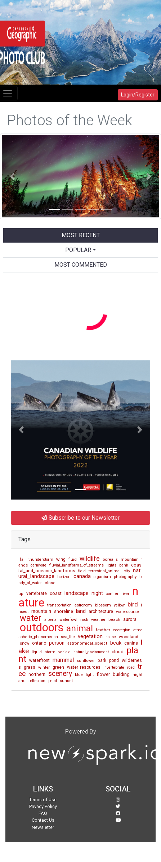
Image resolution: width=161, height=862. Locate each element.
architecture (101, 611)
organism (102, 576)
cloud (118, 651)
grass (29, 667)
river (125, 593)
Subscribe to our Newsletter (80, 517)
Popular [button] (78, 250)
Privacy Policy (43, 806)
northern (36, 674)
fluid (72, 559)
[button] (12, 176)
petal (52, 680)
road (131, 667)
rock (84, 619)
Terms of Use (43, 799)
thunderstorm (40, 559)
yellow (119, 605)
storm (50, 651)
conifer (112, 593)
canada (82, 576)
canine (131, 643)
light (90, 674)
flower (103, 674)
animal (79, 628)
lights (111, 565)
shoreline (63, 611)
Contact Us (43, 820)
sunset (66, 680)
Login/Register (138, 95)
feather (103, 629)
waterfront (39, 660)
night (97, 593)
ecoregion (121, 630)
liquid (37, 652)
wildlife (90, 558)
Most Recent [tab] (81, 235)
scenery (60, 673)
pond (114, 660)
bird (133, 604)
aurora (130, 619)
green (58, 667)
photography (125, 576)
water (30, 618)
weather (98, 619)
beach (114, 619)
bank (123, 565)
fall (23, 559)
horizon (64, 576)
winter (44, 667)
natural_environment (91, 652)
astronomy (83, 605)
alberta (50, 619)
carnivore (38, 565)
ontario (39, 643)
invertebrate (113, 667)
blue (79, 674)
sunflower (86, 660)
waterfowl (68, 619)
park (102, 660)
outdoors (41, 627)
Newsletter (43, 827)
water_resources (83, 667)
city (127, 570)
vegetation (90, 636)
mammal (63, 659)
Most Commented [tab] (80, 264)
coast (56, 593)
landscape (76, 593)
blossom (103, 605)
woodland (128, 636)
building (121, 674)
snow (24, 643)
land (81, 611)
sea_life (68, 637)
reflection (36, 680)
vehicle (64, 652)
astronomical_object (87, 643)
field (82, 571)
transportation (59, 605)
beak (115, 643)
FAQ (43, 813)
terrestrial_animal (105, 570)
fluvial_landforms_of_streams (76, 565)
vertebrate (36, 593)
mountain (41, 611)
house (111, 637)
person (56, 643)
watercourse (127, 611)
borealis (110, 559)
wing (61, 559)
